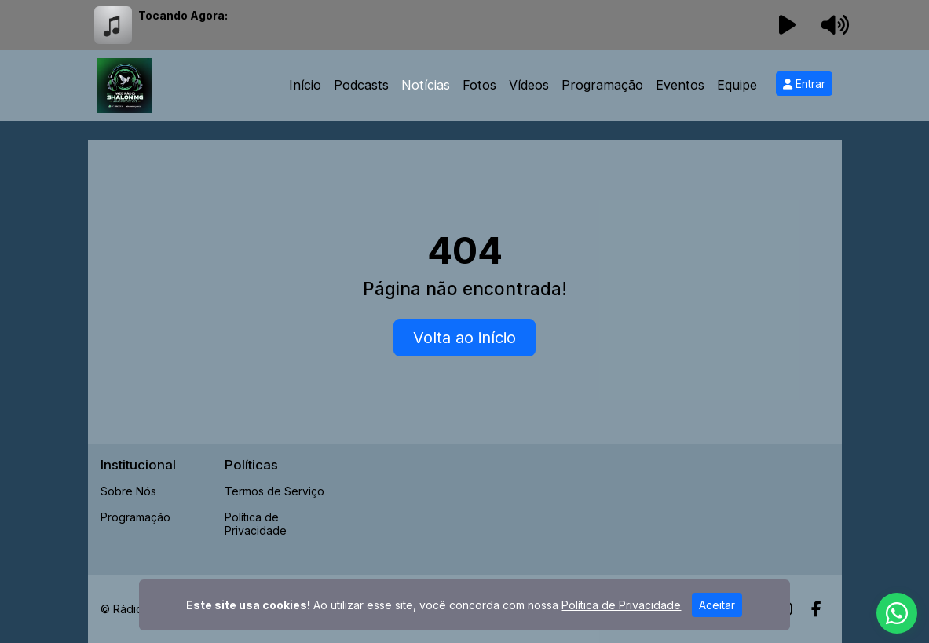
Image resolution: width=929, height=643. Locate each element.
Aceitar (717, 605)
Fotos (479, 85)
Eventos (680, 85)
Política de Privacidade (256, 523)
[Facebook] (816, 609)
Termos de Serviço (274, 491)
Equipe (737, 85)
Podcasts (361, 85)
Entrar (804, 83)
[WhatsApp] (896, 613)
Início (305, 85)
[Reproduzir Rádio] (787, 25)
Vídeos (529, 85)
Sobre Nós (128, 491)
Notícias (425, 85)
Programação (602, 85)
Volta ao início (464, 337)
